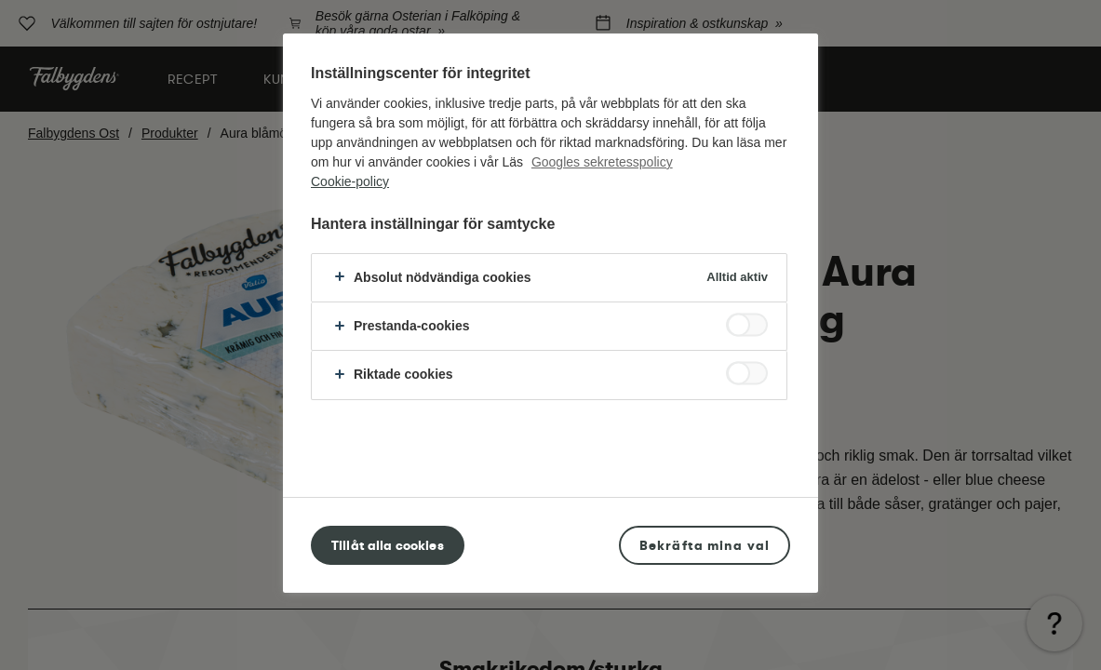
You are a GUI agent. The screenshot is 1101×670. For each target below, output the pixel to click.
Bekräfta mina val (704, 545)
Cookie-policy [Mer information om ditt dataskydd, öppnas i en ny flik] (350, 181)
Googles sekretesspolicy (602, 161)
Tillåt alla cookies (387, 545)
